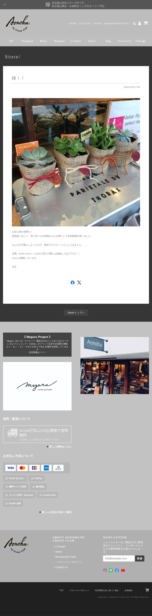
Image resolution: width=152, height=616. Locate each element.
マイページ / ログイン (69, 562)
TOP (61, 591)
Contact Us (61, 567)
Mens (43, 41)
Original (27, 41)
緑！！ (18, 78)
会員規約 (128, 591)
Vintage (140, 41)
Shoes (92, 41)
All (11, 41)
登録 (140, 558)
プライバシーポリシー (79, 591)
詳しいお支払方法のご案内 (57, 512)
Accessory (125, 41)
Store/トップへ (76, 312)
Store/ (97, 23)
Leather (75, 41)
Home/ (73, 23)
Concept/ (85, 23)
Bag (108, 41)
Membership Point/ (116, 23)
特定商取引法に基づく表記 (107, 591)
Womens (59, 41)
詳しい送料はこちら (60, 447)
